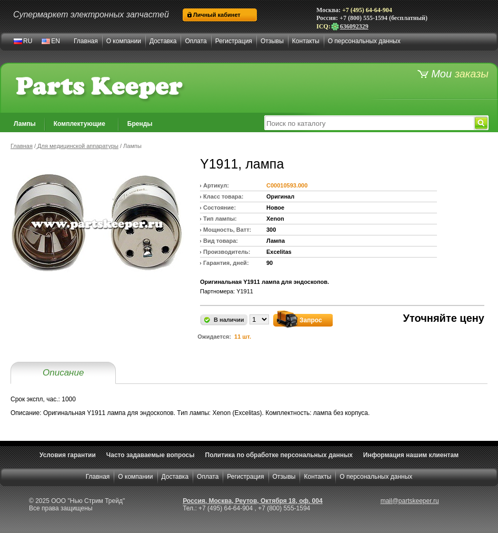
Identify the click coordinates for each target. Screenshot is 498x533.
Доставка (163, 41)
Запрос (311, 320)
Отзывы (272, 41)
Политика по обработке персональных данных (279, 455)
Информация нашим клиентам (411, 455)
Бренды (140, 123)
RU (27, 41)
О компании (123, 41)
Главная (86, 41)
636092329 (349, 26)
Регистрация (233, 41)
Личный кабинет (217, 15)
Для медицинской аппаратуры (77, 146)
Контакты (306, 41)
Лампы (25, 123)
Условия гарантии (67, 455)
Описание (63, 373)
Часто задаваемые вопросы (150, 455)
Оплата (195, 41)
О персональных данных (364, 41)
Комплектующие (79, 123)
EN (55, 41)
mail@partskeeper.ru (410, 501)
